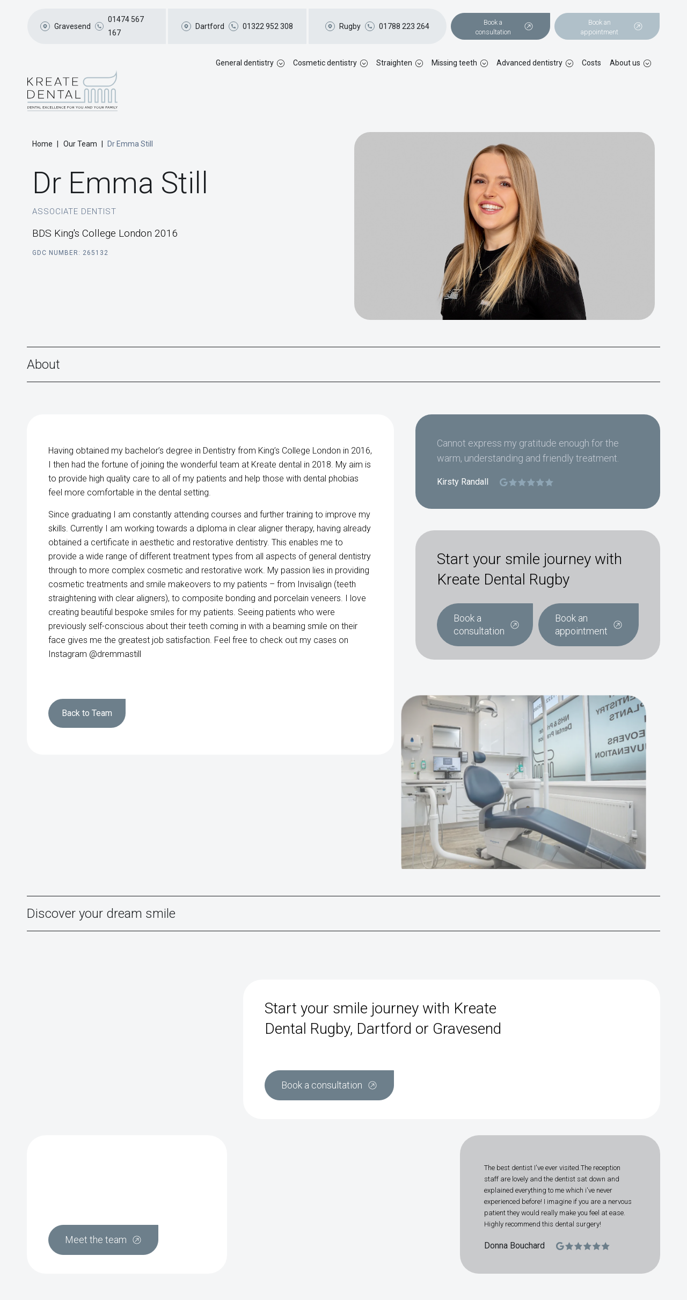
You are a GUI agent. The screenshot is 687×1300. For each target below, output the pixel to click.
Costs (591, 63)
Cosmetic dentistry (325, 63)
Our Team (80, 144)
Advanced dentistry (529, 63)
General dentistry (245, 63)
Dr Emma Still (130, 144)
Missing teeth (454, 63)
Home (42, 144)
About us (625, 63)
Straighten (394, 63)
